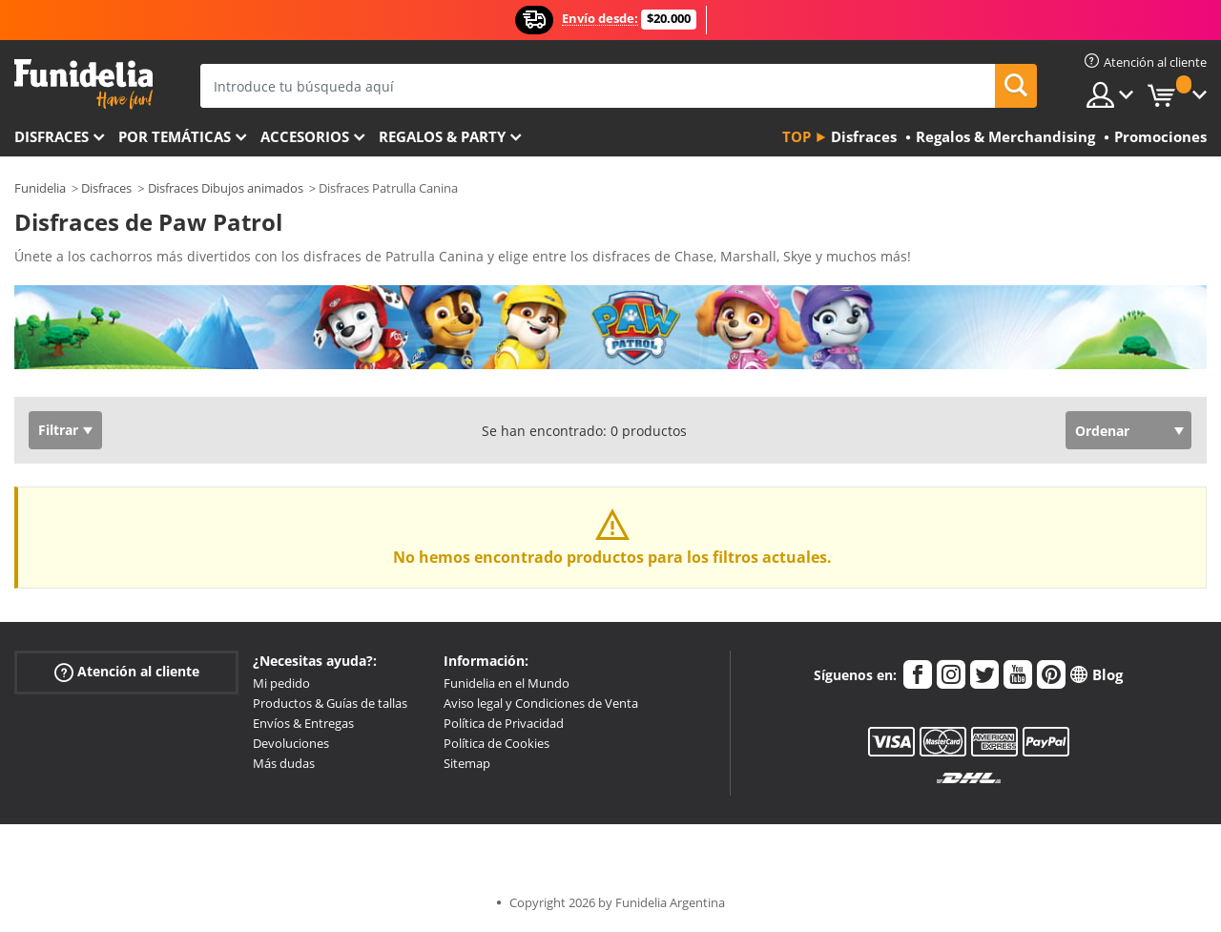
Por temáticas (174, 136)
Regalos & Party (442, 136)
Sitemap (467, 763)
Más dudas (284, 763)
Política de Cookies (496, 743)
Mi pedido (281, 683)
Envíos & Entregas (303, 723)
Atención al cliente (126, 672)
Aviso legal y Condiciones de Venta (541, 703)
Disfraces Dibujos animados (225, 188)
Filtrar (58, 430)
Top (796, 136)
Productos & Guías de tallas (330, 703)
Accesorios (304, 136)
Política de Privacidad (504, 723)
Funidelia (40, 188)
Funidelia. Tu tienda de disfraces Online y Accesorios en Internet (83, 84)
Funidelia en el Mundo (506, 683)
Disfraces (51, 136)
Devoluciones (291, 743)
